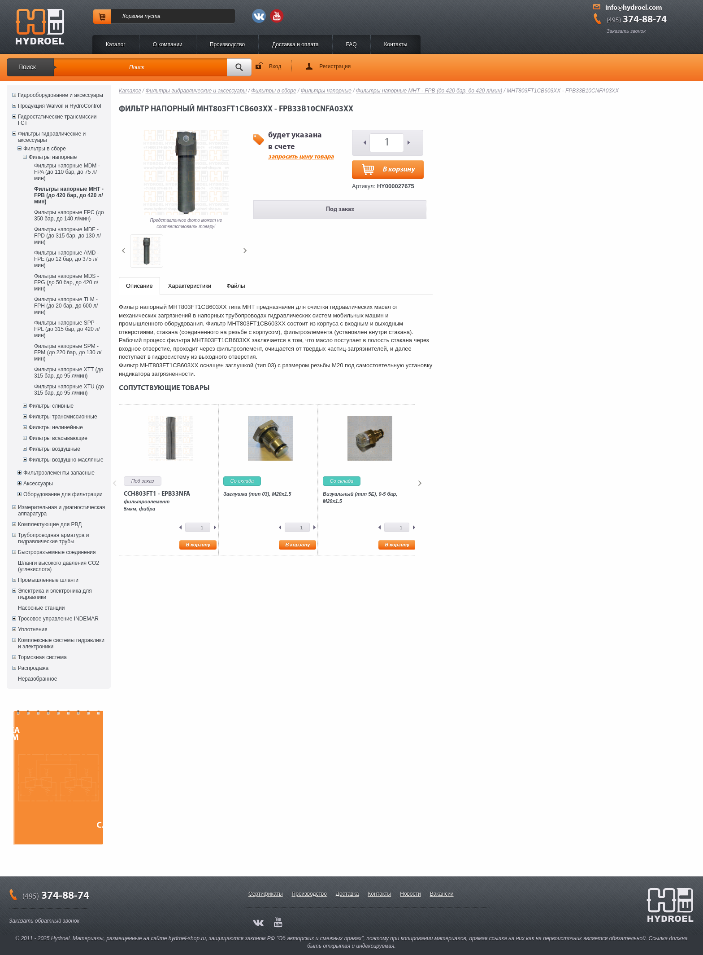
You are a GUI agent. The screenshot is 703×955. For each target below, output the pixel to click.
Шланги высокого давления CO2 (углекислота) (58, 566)
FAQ (351, 44)
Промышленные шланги (48, 580)
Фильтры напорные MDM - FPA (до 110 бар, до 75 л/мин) (67, 172)
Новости (410, 894)
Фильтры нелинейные (56, 427)
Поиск (27, 66)
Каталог (116, 44)
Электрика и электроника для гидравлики (55, 594)
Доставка (347, 894)
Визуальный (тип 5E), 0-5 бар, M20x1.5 (360, 497)
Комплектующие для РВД (50, 524)
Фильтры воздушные (54, 449)
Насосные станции (41, 608)
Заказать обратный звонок (44, 921)
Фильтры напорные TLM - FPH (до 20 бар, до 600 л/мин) (66, 305)
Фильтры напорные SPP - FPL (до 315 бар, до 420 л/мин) (67, 329)
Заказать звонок (626, 31)
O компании (167, 44)
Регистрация (335, 66)
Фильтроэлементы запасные (59, 473)
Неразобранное (37, 679)
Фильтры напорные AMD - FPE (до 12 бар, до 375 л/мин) (66, 259)
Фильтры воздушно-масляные (66, 460)
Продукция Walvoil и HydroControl (59, 106)
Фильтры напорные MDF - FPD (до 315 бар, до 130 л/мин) (67, 235)
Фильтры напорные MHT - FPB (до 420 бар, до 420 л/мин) (69, 195)
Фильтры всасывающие (58, 438)
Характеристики (189, 285)
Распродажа (33, 668)
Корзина (132, 16)
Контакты (396, 44)
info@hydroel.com (633, 8)
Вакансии (442, 894)
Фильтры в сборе (44, 148)
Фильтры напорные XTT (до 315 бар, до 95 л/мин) (68, 372)
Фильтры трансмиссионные (63, 417)
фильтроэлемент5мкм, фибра (157, 501)
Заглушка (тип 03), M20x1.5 (257, 494)
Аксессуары (38, 483)
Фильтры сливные (51, 406)
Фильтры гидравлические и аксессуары (52, 137)
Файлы (235, 285)
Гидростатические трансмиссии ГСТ (57, 120)
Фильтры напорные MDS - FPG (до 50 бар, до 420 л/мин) (66, 282)
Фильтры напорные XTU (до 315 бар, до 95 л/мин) (69, 389)
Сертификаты (265, 894)
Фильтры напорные (53, 157)
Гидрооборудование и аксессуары (60, 95)
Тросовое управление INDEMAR (58, 619)
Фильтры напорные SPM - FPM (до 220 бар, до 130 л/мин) (67, 352)
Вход (275, 66)
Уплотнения (33, 629)
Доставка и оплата (295, 44)
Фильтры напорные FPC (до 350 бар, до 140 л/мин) (69, 215)
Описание (139, 285)
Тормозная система (42, 657)
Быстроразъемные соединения (57, 552)
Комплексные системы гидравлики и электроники (61, 643)
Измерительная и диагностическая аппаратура (61, 510)
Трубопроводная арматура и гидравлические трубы (53, 538)
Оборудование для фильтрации (63, 494)
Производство (227, 44)
